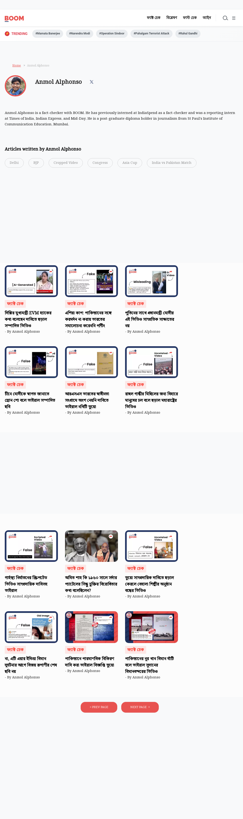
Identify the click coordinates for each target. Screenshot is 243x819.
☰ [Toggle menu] (233, 18)
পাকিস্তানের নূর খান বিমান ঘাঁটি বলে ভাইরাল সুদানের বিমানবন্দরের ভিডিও (149, 666)
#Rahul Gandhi (204, 34)
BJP (36, 163)
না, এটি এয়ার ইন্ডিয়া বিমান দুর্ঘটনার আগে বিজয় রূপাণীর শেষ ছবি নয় (31, 666)
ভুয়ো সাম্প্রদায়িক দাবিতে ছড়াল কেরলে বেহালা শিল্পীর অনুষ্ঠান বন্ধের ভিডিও (149, 585)
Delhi (14, 163)
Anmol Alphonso (27, 332)
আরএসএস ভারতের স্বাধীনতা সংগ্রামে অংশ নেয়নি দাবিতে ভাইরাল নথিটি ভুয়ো (87, 402)
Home (16, 65)
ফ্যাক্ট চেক (150, 18)
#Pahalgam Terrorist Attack (164, 34)
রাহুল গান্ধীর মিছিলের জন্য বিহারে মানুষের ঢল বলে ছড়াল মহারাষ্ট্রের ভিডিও (151, 402)
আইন (203, 18)
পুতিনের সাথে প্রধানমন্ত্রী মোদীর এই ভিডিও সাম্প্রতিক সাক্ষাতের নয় (149, 320)
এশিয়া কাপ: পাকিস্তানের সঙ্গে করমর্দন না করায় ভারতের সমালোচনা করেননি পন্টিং (88, 320)
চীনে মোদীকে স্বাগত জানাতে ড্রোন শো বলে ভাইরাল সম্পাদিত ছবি (30, 402)
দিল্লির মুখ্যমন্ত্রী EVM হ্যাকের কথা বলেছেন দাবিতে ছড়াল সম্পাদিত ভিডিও (28, 320)
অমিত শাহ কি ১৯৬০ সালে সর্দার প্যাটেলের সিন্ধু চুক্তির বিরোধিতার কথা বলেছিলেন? (91, 585)
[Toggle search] (222, 18)
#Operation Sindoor (120, 34)
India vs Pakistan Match (172, 163)
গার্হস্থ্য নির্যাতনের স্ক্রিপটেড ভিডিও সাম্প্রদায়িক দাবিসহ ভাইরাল (26, 585)
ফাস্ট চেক (186, 18)
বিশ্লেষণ (168, 18)
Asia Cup (129, 163)
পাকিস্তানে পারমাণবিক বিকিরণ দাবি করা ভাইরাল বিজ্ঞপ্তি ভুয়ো (90, 663)
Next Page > (140, 708)
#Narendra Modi (85, 34)
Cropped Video (66, 163)
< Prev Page (99, 708)
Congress (100, 163)
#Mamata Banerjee (49, 34)
